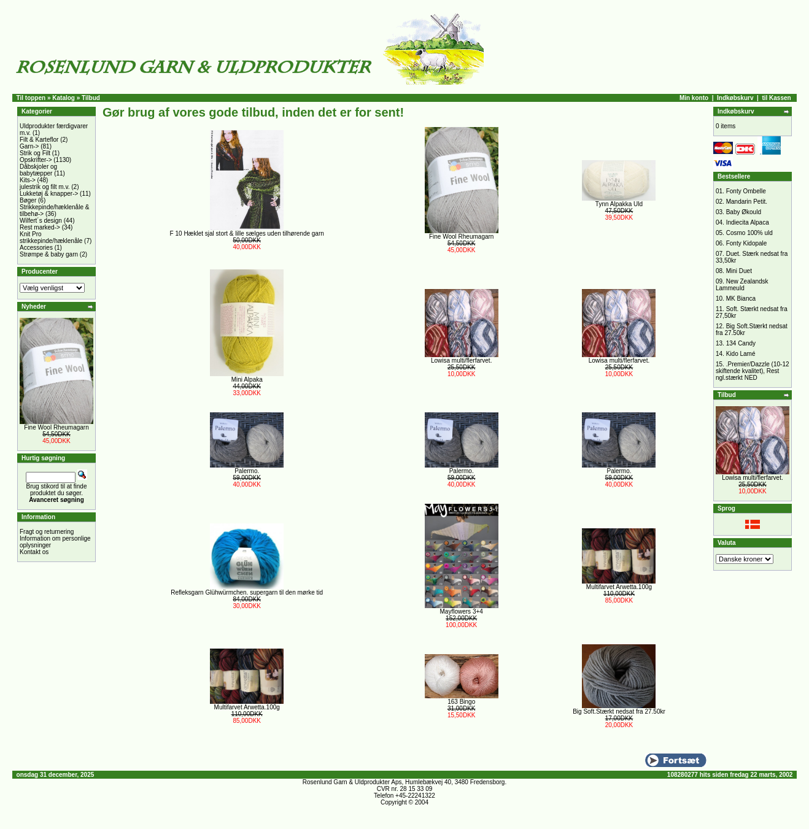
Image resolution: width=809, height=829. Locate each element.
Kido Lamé (741, 353)
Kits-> (28, 180)
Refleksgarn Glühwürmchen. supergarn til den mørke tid (247, 592)
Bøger (28, 200)
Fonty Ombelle (746, 191)
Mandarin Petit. (746, 201)
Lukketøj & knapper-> (49, 193)
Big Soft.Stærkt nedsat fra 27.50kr (619, 711)
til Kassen (776, 97)
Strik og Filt (35, 153)
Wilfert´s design (41, 220)
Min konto (693, 97)
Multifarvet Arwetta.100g (619, 587)
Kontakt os (34, 552)
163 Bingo (461, 701)
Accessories (36, 247)
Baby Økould (743, 212)
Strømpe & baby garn (49, 254)
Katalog (63, 97)
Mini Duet (739, 271)
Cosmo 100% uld (749, 232)
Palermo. (246, 471)
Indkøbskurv (735, 97)
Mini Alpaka (247, 379)
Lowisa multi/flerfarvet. (461, 360)
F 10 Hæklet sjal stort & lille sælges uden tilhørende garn (247, 233)
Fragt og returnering (47, 531)
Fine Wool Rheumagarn (56, 427)
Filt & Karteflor (39, 139)
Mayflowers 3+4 (461, 611)
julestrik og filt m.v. (45, 186)
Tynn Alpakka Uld (619, 204)
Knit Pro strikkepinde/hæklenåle (51, 237)
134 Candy (741, 343)
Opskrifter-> (36, 159)
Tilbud (91, 97)
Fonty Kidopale (746, 243)
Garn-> (29, 146)
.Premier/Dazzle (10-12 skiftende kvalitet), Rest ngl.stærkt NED (752, 371)
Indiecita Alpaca (747, 222)
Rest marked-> (40, 227)
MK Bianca (741, 298)
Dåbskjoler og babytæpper (38, 170)
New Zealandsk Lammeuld (742, 284)
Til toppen (31, 97)
